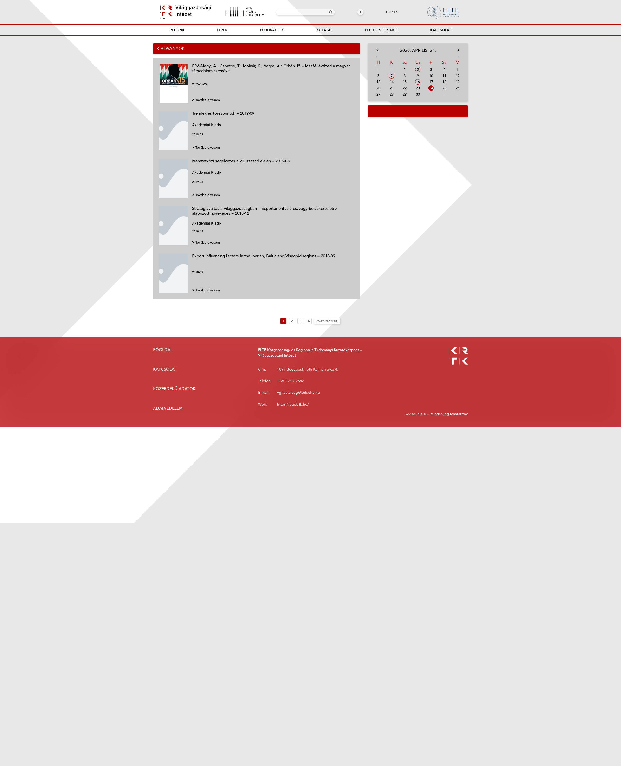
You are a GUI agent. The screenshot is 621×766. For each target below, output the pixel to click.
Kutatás (324, 30)
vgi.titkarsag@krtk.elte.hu (298, 392)
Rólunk (177, 30)
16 (418, 82)
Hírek (222, 30)
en (396, 12)
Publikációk (272, 31)
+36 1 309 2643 (290, 381)
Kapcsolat (440, 30)
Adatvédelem (168, 408)
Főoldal (163, 349)
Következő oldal (327, 321)
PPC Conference (381, 30)
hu (388, 12)
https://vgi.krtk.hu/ (293, 404)
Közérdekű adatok (174, 388)
